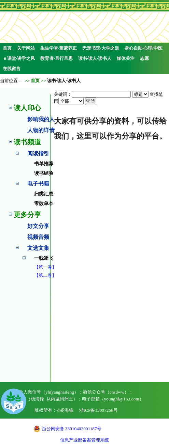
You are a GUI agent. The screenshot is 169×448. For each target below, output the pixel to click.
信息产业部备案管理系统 (84, 440)
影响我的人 (41, 119)
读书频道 (27, 142)
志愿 (144, 58)
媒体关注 (126, 58)
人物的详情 (41, 130)
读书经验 (43, 173)
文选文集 (38, 248)
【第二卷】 (45, 275)
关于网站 (26, 48)
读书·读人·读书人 (95, 58)
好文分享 (38, 226)
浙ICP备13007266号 (98, 410)
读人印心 (27, 108)
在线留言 (11, 68)
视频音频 (38, 237)
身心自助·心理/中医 (144, 48)
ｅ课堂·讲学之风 (19, 58)
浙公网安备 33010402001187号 (71, 428)
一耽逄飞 (43, 258)
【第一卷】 (45, 267)
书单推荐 (43, 163)
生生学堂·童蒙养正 (58, 48)
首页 (7, 48)
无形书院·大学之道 (100, 48)
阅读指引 (38, 153)
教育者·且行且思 (56, 58)
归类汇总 (43, 193)
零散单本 (43, 203)
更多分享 (27, 214)
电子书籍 (38, 184)
